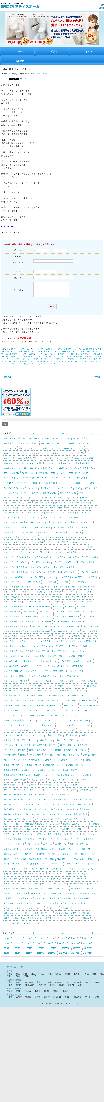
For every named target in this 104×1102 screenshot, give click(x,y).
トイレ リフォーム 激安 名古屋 (84, 354)
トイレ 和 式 (86, 599)
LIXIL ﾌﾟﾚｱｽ (55, 451)
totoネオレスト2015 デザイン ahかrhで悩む (21, 486)
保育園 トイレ (74, 758)
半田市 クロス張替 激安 (32, 763)
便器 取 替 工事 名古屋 (37, 753)
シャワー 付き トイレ (87, 510)
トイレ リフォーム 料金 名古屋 (41, 354)
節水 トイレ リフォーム (13, 916)
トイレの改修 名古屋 (75, 669)
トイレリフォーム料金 (33, 688)
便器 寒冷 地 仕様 (70, 753)
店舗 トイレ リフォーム (79, 847)
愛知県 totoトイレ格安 (89, 857)
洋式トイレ (90, 891)
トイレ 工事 (93, 359)
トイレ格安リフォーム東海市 (15, 708)
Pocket (23, 78)
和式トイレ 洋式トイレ (83, 822)
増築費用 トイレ (68, 832)
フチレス (85, 713)
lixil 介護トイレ (33, 446)
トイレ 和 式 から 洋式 (26, 359)
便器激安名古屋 (35, 758)
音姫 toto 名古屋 (88, 921)
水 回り (43, 876)
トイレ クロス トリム (13, 659)
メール (17, 261)
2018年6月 (88, 941)
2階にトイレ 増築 (25, 441)
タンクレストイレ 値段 (69, 520)
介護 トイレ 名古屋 (11, 743)
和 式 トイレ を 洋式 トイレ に (61, 797)
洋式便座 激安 (55, 896)
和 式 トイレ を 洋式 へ (38, 797)
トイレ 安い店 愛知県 (30, 619)
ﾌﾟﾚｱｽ (36, 926)
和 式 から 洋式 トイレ (12, 787)
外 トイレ (93, 832)
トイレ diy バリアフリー (13, 525)
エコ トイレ (84, 496)
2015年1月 (52, 956)
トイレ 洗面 (8, 649)
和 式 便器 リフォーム (12, 812)
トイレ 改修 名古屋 (81, 362)
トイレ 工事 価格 (88, 619)
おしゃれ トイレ (65, 486)
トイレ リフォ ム (10, 550)
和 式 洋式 (28, 812)
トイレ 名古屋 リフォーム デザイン (49, 599)
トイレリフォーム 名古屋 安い (38, 679)
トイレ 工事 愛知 (54, 362)
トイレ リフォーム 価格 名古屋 (37, 555)
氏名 (17, 250)
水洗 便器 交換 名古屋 (78, 886)
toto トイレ (21, 456)
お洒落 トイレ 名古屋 (84, 486)
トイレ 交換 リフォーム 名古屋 (76, 357)
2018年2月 (41, 946)
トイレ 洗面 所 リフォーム (40, 649)
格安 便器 (91, 867)
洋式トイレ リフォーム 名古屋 (16, 896)
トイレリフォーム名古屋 (85, 684)
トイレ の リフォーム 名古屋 (15, 530)
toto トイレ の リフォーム (39, 456)
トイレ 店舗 (37, 629)
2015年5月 (8, 956)
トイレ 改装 (74, 634)
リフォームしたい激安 (86, 733)
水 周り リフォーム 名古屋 (14, 876)
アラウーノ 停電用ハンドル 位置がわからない (39, 496)
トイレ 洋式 (8, 644)
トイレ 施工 (46, 639)
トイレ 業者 (58, 639)
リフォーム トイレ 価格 (79, 723)
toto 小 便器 (22, 471)
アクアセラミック (90, 491)
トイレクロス (31, 674)
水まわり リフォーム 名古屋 (75, 881)
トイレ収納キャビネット (41, 693)
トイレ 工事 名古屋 (41, 362)
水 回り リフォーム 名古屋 (76, 876)
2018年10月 (43, 941)
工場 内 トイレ (61, 847)
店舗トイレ (54, 852)
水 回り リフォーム (55, 876)
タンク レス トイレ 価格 (31, 520)
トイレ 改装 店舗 (10, 639)
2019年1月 (8, 941)
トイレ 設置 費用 (59, 654)
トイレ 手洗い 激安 (73, 629)
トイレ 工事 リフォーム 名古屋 (67, 619)
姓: (34, 250)
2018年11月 (31, 941)
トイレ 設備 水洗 (10, 654)
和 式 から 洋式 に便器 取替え (74, 783)
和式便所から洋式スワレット (74, 827)
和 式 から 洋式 (54, 783)
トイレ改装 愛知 (69, 703)
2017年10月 (88, 946)
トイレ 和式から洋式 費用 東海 (38, 609)
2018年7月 (77, 941)
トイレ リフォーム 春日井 (62, 354)
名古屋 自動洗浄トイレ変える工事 (17, 778)
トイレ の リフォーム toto (82, 525)
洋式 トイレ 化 (62, 891)
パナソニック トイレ (55, 713)
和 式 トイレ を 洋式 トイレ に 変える (18, 802)
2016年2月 (8, 951)
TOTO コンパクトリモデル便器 (35, 476)
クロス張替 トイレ (30, 510)
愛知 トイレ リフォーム (13, 857)
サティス (43, 510)
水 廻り (28, 881)
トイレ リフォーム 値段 (42, 352)
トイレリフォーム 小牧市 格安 (16, 684)
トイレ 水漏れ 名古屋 (35, 659)
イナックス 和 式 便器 (68, 496)
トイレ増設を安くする (75, 698)
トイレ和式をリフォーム (34, 698)
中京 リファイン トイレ (34, 738)
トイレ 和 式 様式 (54, 604)
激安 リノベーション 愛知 (14, 906)
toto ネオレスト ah (11, 466)
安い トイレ (43, 842)
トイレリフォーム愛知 (12, 688)
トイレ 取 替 (9, 594)
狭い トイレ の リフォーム (33, 911)
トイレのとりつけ (11, 664)
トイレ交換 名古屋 (90, 688)
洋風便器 (7, 901)
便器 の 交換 (25, 748)
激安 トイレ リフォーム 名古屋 (43, 901)
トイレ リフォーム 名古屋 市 (82, 352)
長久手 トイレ (74, 921)
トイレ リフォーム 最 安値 (64, 570)
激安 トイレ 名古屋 (81, 901)
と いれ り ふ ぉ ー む (29, 491)
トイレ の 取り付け (11, 535)
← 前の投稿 (6, 380)
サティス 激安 (70, 510)
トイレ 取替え (85, 594)
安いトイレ (55, 842)
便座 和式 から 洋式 (52, 758)
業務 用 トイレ (57, 872)
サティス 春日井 (56, 510)
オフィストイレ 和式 (81, 501)
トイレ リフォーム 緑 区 (67, 575)
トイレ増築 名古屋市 (55, 698)
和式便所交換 (94, 827)
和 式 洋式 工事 (83, 812)
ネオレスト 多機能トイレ (89, 708)
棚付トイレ (44, 872)
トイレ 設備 (82, 649)
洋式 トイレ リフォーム (44, 891)
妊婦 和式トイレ (60, 837)
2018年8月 (66, 941)
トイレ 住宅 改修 (49, 585)
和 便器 (23, 783)
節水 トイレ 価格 (31, 916)
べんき (78, 491)
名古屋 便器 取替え (11, 773)
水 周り (91, 872)
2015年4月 (19, 956)
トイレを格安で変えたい (13, 674)
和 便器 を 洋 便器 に (37, 783)
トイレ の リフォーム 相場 (39, 530)
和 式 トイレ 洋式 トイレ (13, 807)
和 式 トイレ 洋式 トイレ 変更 (69, 807)
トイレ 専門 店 (46, 619)
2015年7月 (77, 951)
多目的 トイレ (9, 837)
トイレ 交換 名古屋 (11, 585)
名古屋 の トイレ (50, 763)
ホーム (20, 51)
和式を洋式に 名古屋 (12, 822)
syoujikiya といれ (69, 451)
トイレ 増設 (83, 359)
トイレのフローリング (29, 664)
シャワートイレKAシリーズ (14, 515)
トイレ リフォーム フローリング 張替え (79, 550)
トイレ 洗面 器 (21, 649)
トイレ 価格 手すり (78, 585)
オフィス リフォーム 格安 (60, 501)
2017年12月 (64, 946)
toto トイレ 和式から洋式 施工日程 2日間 (20, 461)
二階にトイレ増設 (72, 738)
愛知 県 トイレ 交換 (70, 857)
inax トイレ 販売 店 (79, 441)
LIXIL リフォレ (25, 451)
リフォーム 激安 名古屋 (65, 733)
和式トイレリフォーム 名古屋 (49, 827)
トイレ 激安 (58, 649)
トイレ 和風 (57, 609)
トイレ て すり (42, 525)
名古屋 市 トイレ (28, 773)
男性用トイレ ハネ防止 (80, 911)
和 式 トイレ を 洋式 (68, 792)
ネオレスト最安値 (11, 713)
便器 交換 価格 (65, 748)
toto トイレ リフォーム (60, 456)
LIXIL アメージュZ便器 (65, 446)
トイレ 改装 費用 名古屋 (39, 364)
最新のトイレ (57, 867)
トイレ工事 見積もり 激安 (33, 703)
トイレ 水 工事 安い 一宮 (75, 639)
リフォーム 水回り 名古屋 (43, 733)
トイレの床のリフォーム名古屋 (16, 669)
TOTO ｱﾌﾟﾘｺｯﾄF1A (31, 481)
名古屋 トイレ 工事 (34, 768)
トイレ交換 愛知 (11, 693)
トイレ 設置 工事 (42, 654)
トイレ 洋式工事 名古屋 (87, 644)
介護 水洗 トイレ (45, 743)
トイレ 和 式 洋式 (41, 359)
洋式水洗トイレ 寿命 (87, 896)
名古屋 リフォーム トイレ (55, 768)
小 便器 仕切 (67, 842)
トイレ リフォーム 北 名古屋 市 (16, 560)
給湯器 (54, 51)
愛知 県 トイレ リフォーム (49, 857)
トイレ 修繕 (58, 590)
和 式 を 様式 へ (30, 787)
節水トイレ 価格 (61, 916)
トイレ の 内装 (81, 530)
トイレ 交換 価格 (91, 580)
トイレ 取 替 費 (22, 594)
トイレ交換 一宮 (72, 688)
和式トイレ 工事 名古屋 (43, 822)
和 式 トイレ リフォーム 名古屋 (48, 802)
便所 (64, 758)
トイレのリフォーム (49, 664)
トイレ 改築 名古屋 (59, 634)
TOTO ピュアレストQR (78, 476)
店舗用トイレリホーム (70, 852)
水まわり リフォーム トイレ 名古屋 (48, 881)
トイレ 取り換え (55, 594)
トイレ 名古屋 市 (11, 359)
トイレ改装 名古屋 (53, 703)
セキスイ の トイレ (83, 515)
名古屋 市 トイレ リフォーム (49, 773)
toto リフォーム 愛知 (71, 466)
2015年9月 (55, 951)
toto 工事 (33, 471)
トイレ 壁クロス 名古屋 (77, 614)
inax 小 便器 (8, 446)
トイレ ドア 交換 (10, 545)
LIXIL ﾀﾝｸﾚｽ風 (41, 451)
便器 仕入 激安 (9, 753)
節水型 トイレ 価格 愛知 (80, 916)
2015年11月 (31, 951)
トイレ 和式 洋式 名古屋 (70, 359)
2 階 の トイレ (9, 441)
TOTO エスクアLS (11, 476)
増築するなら (54, 832)
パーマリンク (53, 367)
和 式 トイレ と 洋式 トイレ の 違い (44, 792)
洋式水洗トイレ (70, 896)
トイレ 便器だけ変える (42, 590)
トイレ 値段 (70, 590)
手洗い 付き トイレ (63, 862)
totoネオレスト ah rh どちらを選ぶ (73, 481)
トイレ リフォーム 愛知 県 (20, 354)
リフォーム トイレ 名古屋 (88, 364)
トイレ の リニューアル (60, 525)
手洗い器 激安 (79, 862)
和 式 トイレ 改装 (70, 802)
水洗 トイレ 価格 (60, 886)
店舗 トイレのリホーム (13, 852)
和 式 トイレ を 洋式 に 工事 (15, 797)
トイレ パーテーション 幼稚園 (31, 545)
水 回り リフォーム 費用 (13, 881)
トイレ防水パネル (54, 708)
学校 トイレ (74, 837)
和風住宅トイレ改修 (22, 832)
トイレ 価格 (64, 585)
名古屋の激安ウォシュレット (68, 778)
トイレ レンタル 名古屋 (34, 580)
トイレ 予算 (51, 580)
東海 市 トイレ (79, 867)
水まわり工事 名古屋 (12, 886)
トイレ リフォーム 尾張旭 (40, 565)
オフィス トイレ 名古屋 (38, 501)
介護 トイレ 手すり (29, 743)
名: (52, 250)
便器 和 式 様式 (55, 753)
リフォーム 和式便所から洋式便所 (17, 733)
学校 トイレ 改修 (88, 837)
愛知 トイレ (86, 852)
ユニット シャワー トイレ (57, 718)
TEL (17, 271)
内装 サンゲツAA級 (12, 763)
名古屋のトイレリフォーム (43, 778)
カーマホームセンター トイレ (81, 505)
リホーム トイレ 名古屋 (13, 738)
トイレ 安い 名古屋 (11, 619)
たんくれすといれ (11, 491)
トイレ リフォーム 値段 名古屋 (64, 555)
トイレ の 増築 (27, 535)
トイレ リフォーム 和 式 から (15, 565)
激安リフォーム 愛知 (12, 911)
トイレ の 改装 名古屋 (58, 535)
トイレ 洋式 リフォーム (25, 644)
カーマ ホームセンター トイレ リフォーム (50, 505)
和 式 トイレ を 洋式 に (88, 792)
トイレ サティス (46, 540)
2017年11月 (76, 946)
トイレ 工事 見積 (78, 624)
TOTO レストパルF (12, 481)
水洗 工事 (93, 886)
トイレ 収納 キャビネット (88, 590)
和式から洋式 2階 (80, 817)
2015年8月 (66, 951)
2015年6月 (88, 951)
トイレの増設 (87, 664)
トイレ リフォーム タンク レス (49, 550)
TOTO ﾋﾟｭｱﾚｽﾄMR (50, 481)
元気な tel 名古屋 (89, 758)
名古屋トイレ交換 (11, 783)
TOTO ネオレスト (58, 476)
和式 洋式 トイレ (64, 817)
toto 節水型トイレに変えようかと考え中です (76, 471)
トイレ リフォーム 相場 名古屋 (43, 575)
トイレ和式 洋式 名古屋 (13, 698)
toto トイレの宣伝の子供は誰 (67, 461)
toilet (81, 451)
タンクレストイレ (50, 520)
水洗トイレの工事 (11, 891)
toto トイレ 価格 (78, 456)
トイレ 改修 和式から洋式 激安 (16, 634)
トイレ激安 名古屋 (36, 708)
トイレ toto (29, 525)
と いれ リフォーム (47, 491)
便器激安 (22, 758)
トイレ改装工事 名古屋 (88, 703)
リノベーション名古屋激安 (14, 723)
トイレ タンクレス (86, 540)
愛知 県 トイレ (31, 857)
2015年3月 (30, 956)
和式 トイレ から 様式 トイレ (43, 817)
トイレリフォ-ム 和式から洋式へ (52, 674)
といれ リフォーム (65, 491)
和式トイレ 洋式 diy (63, 822)
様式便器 (81, 872)
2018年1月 (52, 946)
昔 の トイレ (93, 862)
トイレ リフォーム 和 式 (88, 560)
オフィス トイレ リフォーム (15, 501)
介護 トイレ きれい (88, 738)
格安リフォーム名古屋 (28, 872)
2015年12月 (19, 951)
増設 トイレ (82, 832)
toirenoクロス (9, 456)
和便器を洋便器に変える (13, 817)
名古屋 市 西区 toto (70, 773)
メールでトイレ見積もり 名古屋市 (30, 718)
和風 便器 (7, 832)
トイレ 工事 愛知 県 (61, 624)
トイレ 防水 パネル (76, 654)
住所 (17, 277)
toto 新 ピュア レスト (47, 471)
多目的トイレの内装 (25, 837)
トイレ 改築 (11, 364)
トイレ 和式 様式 (86, 604)
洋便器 (23, 891)
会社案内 (20, 60)
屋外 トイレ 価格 (34, 847)
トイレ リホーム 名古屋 (56, 357)
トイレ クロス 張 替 (30, 540)
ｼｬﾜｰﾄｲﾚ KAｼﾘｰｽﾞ (11, 926)
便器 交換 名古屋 (80, 748)
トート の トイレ (70, 708)
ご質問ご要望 (17, 291)
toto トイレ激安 (88, 461)
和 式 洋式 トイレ (41, 812)
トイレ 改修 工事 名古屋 (40, 634)
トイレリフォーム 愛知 (63, 684)
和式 (27, 817)
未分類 (68, 867)
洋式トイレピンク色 (38, 896)
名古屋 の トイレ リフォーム (71, 763)
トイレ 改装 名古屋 (23, 364)
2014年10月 (88, 956)
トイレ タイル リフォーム (66, 540)
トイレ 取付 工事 (70, 594)
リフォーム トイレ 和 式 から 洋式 (40, 728)
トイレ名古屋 (80, 693)
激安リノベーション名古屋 (47, 906)
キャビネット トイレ (12, 510)
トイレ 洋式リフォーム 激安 (64, 644)
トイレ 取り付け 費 (38, 594)
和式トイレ (27, 822)
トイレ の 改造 (75, 535)
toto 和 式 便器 (9, 471)
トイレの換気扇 (58, 669)
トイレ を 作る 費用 (11, 540)
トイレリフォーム (74, 674)
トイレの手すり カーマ (40, 669)
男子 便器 (64, 911)
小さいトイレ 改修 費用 (84, 842)
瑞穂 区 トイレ (52, 911)
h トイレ (45, 441)
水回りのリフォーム (31, 886)
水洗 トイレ (46, 886)
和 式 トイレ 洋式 (87, 802)
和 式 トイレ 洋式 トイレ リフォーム (40, 807)
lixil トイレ (20, 446)
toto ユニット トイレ (53, 466)
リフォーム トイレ (71, 364)
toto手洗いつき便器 (48, 486)
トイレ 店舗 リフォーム (53, 629)
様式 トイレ (70, 872)
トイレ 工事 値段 (27, 362)
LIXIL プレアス (10, 451)
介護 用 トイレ (61, 743)
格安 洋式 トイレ (10, 872)
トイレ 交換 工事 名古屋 (31, 585)
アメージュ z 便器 (11, 496)
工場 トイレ (48, 847)
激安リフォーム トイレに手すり (73, 906)
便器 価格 (22, 753)
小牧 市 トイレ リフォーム (14, 847)
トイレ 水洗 (92, 639)
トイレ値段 (25, 693)
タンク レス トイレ (11, 520)
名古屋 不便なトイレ (75, 768)
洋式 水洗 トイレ (77, 891)
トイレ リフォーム (27, 550)
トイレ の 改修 (41, 535)
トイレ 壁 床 (60, 614)
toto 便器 (85, 466)
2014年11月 (76, 956)
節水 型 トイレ (46, 916)
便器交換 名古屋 (10, 758)
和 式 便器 (88, 807)
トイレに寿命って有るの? (75, 659)
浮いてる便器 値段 (21, 901)
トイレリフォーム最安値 (54, 688)
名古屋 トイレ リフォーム (19, 352)
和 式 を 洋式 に (45, 787)
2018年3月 (30, 946)
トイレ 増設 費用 (30, 614)
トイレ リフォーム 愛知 (61, 565)
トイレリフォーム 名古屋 (14, 679)
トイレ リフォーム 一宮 (13, 555)
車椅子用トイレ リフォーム (55, 921)
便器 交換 (53, 748)
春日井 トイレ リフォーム (14, 867)
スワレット (49, 515)
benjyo (36, 441)
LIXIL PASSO (47, 446)
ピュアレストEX (72, 713)
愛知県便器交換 (35, 862)
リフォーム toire (43, 723)
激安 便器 (30, 906)
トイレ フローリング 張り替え (58, 545)
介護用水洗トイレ (11, 748)
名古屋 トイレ (90, 763)
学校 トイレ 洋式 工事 (12, 842)
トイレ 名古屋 (27, 599)
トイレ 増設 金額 (45, 614)
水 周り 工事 (32, 876)
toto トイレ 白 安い (46, 461)
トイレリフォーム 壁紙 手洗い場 (65, 679)
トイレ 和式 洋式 (54, 359)
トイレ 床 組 (25, 629)
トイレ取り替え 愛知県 (63, 693)
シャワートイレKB (35, 515)
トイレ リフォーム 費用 (25, 357)
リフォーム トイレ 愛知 (65, 728)
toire (87, 451)
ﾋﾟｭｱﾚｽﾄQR (26, 926)
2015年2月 (41, 956)
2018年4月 (19, 946)
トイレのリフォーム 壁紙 (69, 664)
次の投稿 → (98, 380)
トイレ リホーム (41, 357)
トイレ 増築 (69, 609)
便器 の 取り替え (39, 748)
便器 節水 (83, 753)
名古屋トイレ (88, 778)
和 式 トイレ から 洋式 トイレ (15, 792)
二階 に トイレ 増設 (54, 738)
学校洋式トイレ (30, 842)
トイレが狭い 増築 (55, 659)
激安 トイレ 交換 (64, 901)
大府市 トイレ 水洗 (43, 837)
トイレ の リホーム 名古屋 (62, 530)
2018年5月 (8, 946)
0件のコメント (42, 74)
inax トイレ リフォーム (61, 441)
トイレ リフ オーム (80, 545)
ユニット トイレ (76, 718)
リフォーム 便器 (22, 367)
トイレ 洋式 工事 (43, 644)
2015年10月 (43, 951)
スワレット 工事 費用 (65, 515)
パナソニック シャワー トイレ (32, 713)
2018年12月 (19, 941)
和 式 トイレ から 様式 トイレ (66, 787)
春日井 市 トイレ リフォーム (38, 867)
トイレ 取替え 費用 (11, 599)
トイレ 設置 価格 (26, 654)
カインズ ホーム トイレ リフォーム (18, 505)
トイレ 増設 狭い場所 (12, 614)
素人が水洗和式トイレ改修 (31, 921)
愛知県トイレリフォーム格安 (15, 862)
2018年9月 (55, 941)
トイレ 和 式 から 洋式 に (34, 604)
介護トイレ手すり (77, 743)
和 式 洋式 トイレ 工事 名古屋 (62, 812)
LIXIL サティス (83, 446)
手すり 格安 (49, 862)
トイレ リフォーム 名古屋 (61, 352)
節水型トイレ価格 (11, 921)
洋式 (30, 891)
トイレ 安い (93, 614)
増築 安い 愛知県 (39, 832)
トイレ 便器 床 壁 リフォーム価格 (17, 590)
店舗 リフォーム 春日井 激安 (36, 852)
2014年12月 (64, 956)
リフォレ (31, 723)
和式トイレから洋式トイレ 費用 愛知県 (19, 827)
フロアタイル (9, 718)
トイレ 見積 (70, 649)
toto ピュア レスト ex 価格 (31, 466)
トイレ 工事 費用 (67, 362)
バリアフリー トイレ (56, 364)
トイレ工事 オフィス (12, 703)
